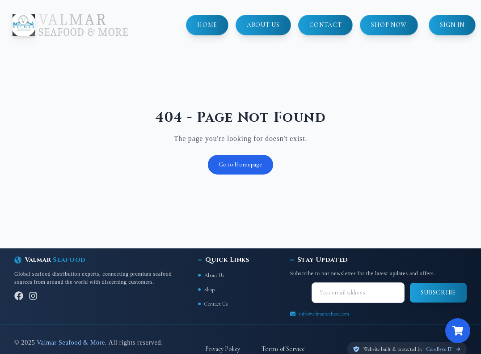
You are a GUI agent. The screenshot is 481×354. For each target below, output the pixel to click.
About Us (211, 275)
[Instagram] (33, 295)
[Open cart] (457, 330)
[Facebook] (18, 295)
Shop (206, 289)
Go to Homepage (240, 164)
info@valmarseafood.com (324, 314)
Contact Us (213, 304)
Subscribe (438, 292)
